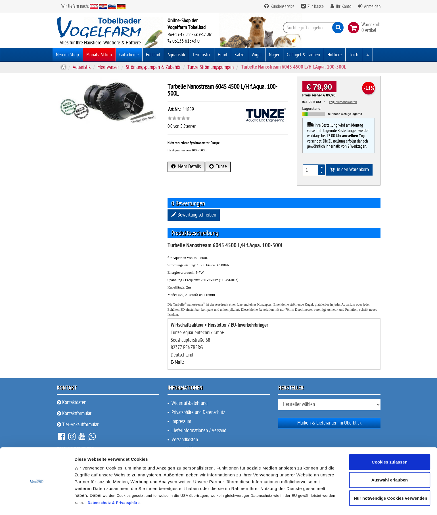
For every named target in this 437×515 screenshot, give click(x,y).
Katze (239, 54)
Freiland (153, 54)
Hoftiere (334, 54)
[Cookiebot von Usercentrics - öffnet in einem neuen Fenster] (37, 504)
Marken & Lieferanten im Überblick (329, 423)
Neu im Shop (67, 54)
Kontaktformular (74, 414)
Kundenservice (281, 6)
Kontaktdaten (71, 402)
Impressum (181, 422)
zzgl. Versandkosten (343, 102)
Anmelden (372, 6)
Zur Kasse (316, 6)
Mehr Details (186, 167)
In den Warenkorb (349, 170)
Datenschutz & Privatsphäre (114, 485)
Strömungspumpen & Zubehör (153, 67)
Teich (353, 54)
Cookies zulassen (389, 444)
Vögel (257, 54)
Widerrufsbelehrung (190, 403)
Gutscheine (129, 54)
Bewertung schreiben (193, 215)
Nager (274, 54)
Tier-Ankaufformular (78, 425)
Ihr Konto (343, 6)
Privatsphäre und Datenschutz (198, 412)
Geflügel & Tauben (303, 54)
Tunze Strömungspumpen (210, 67)
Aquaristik (176, 54)
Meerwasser (108, 67)
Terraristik (201, 54)
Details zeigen (302, 503)
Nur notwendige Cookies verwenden (390, 480)
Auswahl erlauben (389, 462)
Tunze (218, 167)
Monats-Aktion (99, 54)
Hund (222, 54)
